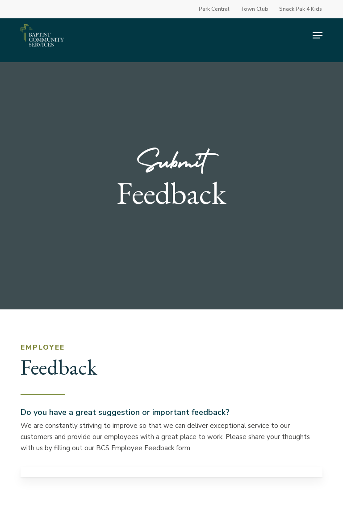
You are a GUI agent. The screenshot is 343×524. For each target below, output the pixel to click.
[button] (317, 35)
